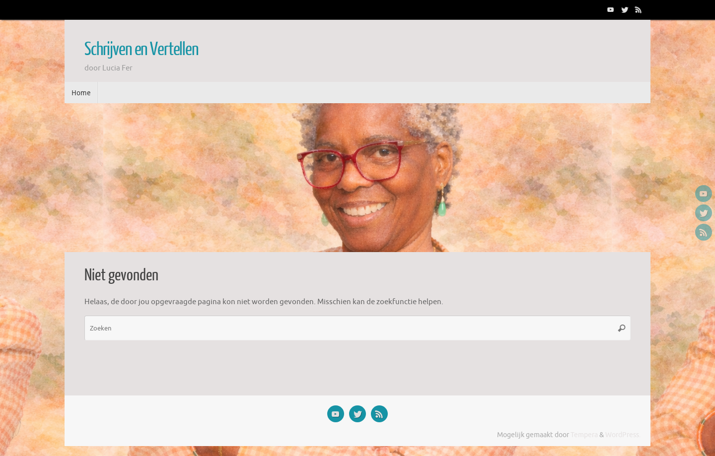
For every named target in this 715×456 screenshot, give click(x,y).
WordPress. (623, 435)
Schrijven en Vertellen (141, 50)
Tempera (584, 435)
